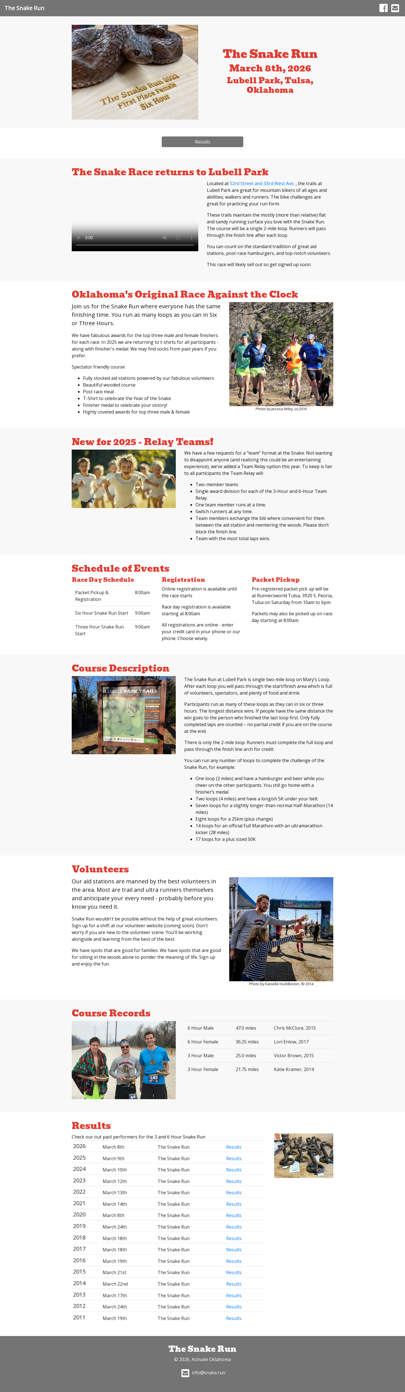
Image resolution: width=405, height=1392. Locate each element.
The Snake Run (24, 8)
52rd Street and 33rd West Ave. (263, 183)
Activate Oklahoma (211, 1359)
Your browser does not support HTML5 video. (135, 215)
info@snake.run (202, 1372)
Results (202, 142)
